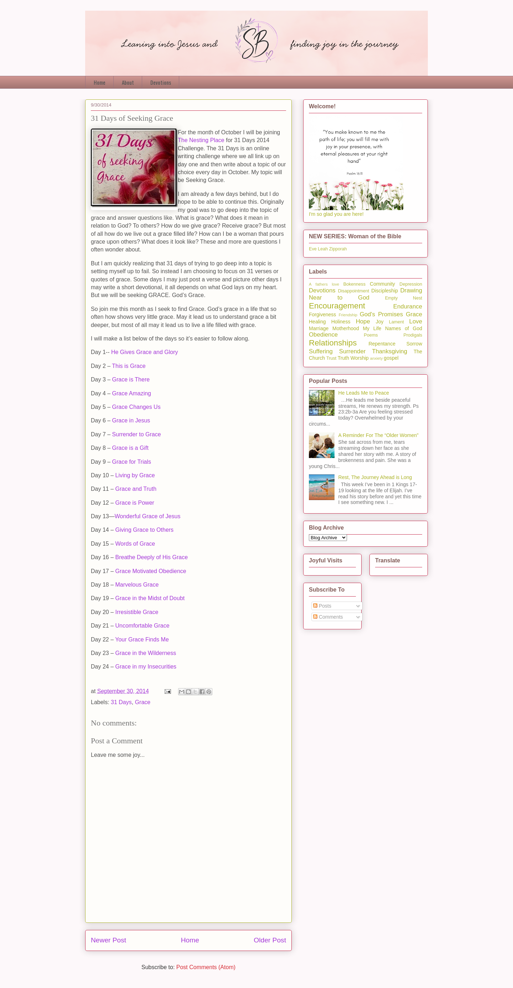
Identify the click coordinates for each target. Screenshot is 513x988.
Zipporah (338, 248)
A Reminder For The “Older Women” (378, 435)
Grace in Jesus (131, 420)
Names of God (403, 328)
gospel (391, 358)
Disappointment (353, 290)
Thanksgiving (389, 351)
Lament (396, 321)
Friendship (348, 315)
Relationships (333, 342)
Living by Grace (135, 475)
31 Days (121, 702)
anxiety (376, 358)
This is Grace (128, 366)
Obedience (323, 334)
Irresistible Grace (136, 612)
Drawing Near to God (365, 294)
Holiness (341, 321)
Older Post (270, 940)
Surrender (352, 351)
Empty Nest (403, 298)
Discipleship (384, 290)
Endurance (407, 306)
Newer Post (108, 940)
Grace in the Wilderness (145, 653)
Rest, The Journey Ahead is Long (375, 477)
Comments (328, 617)
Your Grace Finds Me (142, 639)
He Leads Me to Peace (363, 393)
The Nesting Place (201, 140)
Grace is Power (134, 503)
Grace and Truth (135, 489)
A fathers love (324, 284)
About (128, 82)
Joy (380, 321)
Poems (371, 335)
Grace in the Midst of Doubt (150, 598)
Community (382, 284)
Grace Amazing (131, 393)
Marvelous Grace (137, 585)
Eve (313, 248)
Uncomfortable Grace (142, 626)
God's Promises (381, 314)
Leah (323, 248)
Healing (317, 321)
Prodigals (412, 335)
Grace (143, 702)
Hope (363, 321)
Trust (331, 358)
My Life (372, 328)
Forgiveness (322, 314)
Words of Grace (135, 544)
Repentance (381, 344)
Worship (360, 358)
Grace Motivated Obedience (150, 571)
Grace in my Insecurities (145, 667)
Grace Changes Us (136, 407)
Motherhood (345, 328)
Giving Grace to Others (144, 530)
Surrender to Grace (136, 434)
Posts (322, 606)
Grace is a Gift (130, 448)
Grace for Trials (131, 462)
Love (415, 321)
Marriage (318, 328)
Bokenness (354, 284)
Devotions (160, 82)
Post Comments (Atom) (205, 967)
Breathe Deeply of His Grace (151, 557)
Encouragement (337, 305)
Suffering (321, 351)
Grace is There (131, 379)
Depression (410, 284)
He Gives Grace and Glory (144, 352)
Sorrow (414, 344)
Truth (343, 358)
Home (99, 82)
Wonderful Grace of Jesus (148, 516)
